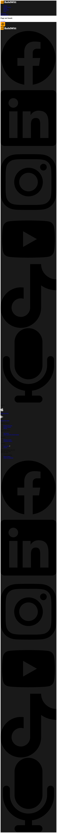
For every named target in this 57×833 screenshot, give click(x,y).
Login (5, 11)
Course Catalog (7, 7)
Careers (5, 447)
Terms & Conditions (8, 457)
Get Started (3, 13)
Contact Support (4, 15)
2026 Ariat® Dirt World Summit (11, 434)
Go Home (3, 21)
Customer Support (8, 441)
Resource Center (7, 439)
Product (5, 5)
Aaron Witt (7, 446)
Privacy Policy (7, 456)
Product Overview (8, 425)
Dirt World (6, 9)
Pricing (5, 8)
